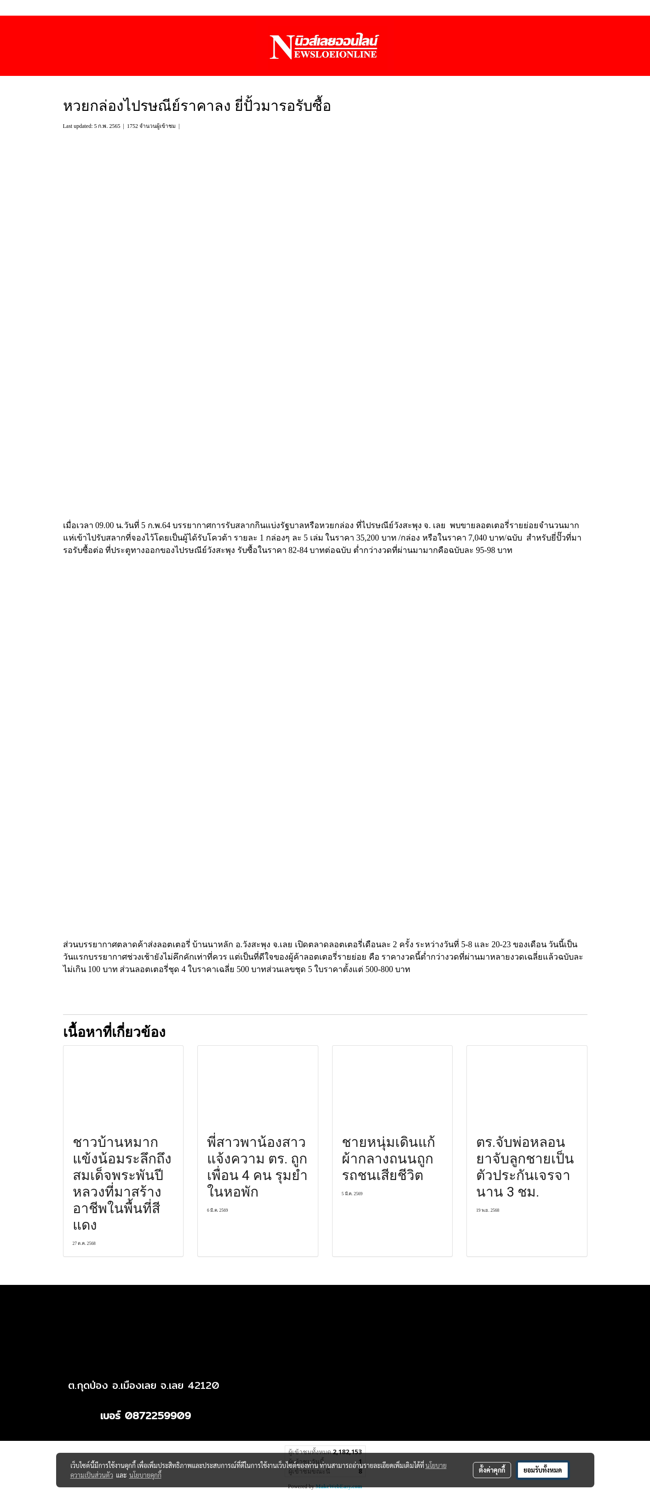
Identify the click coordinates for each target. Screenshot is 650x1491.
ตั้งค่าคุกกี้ (492, 1470)
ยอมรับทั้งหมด (542, 1470)
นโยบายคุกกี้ (145, 1475)
